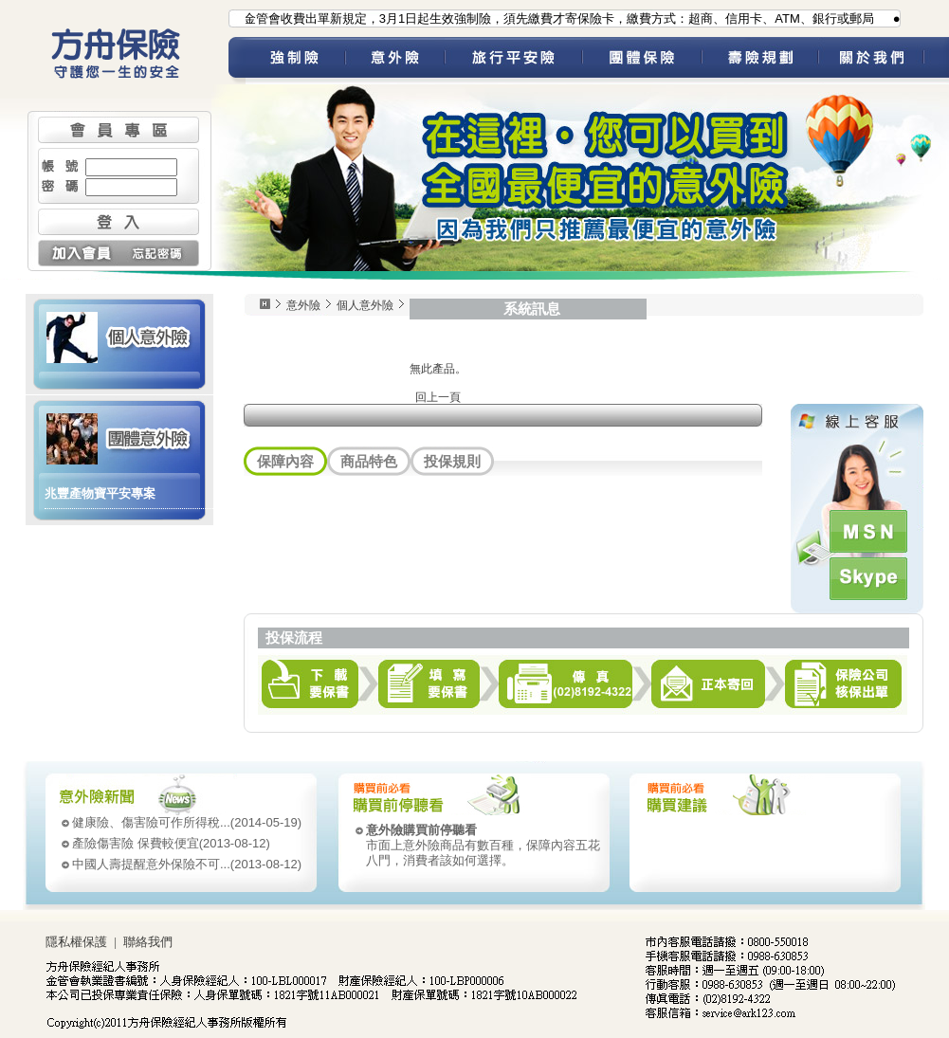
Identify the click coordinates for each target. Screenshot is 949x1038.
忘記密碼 (159, 253)
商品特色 (368, 461)
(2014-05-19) (186, 822)
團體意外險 (119, 437)
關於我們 (883, 60)
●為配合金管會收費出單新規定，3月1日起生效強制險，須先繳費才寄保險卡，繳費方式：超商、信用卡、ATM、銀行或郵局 (540, 18)
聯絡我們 (148, 942)
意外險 (395, 60)
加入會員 (78, 253)
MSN (868, 531)
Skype (868, 578)
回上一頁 (438, 397)
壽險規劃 (760, 60)
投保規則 (452, 461)
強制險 (295, 60)
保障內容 (285, 461)
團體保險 (642, 60)
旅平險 (513, 60)
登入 (118, 222)
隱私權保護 (76, 942)
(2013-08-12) (171, 843)
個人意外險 (119, 336)
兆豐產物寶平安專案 (100, 493)
